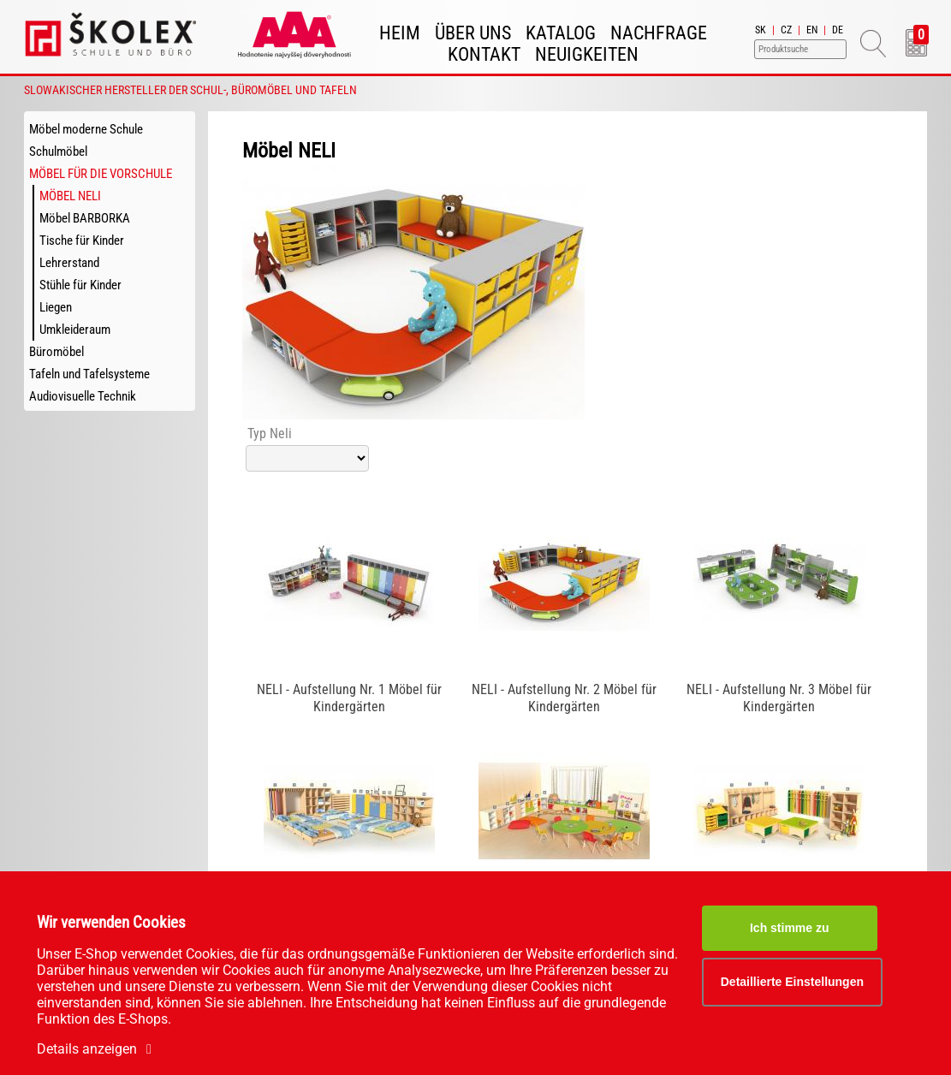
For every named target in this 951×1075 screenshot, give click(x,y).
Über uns (473, 33)
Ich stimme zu (789, 928)
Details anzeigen (97, 1049)
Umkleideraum (74, 329)
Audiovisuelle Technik (82, 396)
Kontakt (484, 54)
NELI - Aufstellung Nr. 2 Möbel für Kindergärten (564, 698)
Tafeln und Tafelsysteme (89, 374)
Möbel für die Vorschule (100, 173)
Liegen (55, 307)
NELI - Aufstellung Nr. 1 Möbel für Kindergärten (349, 698)
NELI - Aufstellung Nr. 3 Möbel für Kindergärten (779, 698)
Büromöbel (56, 351)
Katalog (561, 33)
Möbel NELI (70, 196)
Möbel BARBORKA (84, 218)
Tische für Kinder (81, 240)
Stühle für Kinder (80, 285)
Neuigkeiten (587, 54)
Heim (399, 33)
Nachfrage (658, 33)
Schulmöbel (58, 151)
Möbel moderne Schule (86, 129)
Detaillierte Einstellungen (792, 982)
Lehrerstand (69, 262)
